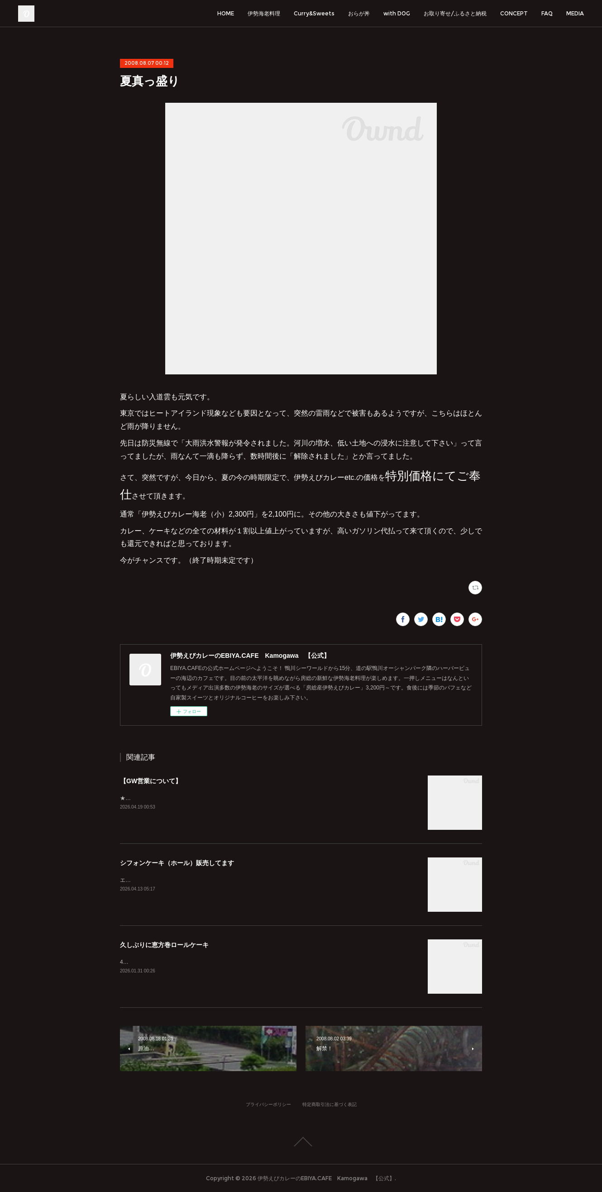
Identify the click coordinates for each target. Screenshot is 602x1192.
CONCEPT (514, 13)
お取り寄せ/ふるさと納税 (455, 13)
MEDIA (575, 13)
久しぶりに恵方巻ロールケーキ (164, 944)
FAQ (547, 13)
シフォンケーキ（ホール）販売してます (177, 862)
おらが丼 (359, 13)
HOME (225, 13)
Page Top (301, 1142)
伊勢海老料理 (264, 13)
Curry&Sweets (314, 13)
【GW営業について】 (151, 781)
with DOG (396, 13)
